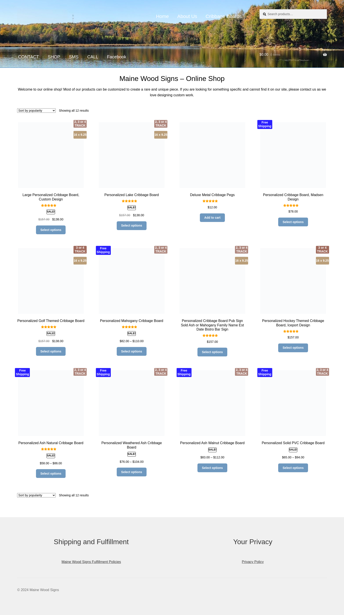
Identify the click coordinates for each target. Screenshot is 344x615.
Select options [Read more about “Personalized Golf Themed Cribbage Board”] (50, 351)
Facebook (116, 56)
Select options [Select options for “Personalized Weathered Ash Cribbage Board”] (131, 472)
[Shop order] (36, 110)
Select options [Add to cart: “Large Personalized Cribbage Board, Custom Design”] (50, 230)
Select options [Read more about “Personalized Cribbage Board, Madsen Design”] (293, 222)
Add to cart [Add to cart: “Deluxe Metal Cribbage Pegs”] (212, 217)
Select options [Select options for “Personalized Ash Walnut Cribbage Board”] (212, 468)
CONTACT (28, 56)
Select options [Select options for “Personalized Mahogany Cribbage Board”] (131, 351)
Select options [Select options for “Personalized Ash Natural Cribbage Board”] (50, 473)
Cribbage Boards (224, 16)
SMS (73, 56)
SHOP (54, 56)
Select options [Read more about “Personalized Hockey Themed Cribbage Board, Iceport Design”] (293, 347)
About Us (187, 16)
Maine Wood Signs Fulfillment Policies (91, 562)
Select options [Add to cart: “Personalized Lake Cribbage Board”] (131, 225)
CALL (92, 56)
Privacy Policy (253, 562)
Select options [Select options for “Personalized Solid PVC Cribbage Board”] (293, 468)
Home (162, 16)
